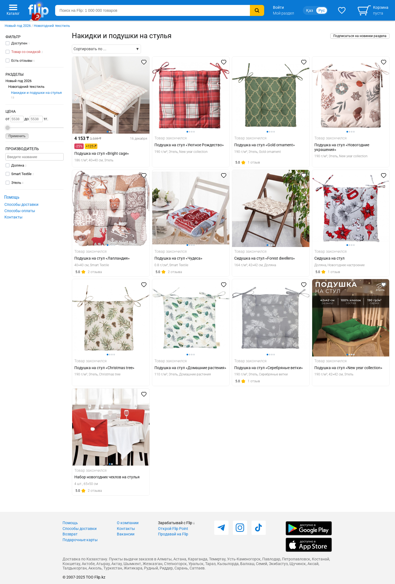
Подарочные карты (80, 540)
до (33, 119)
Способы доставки (21, 204)
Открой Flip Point (173, 528)
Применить (17, 136)
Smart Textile (21, 174)
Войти (278, 7)
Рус (321, 10)
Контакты (13, 217)
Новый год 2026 (18, 26)
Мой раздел (283, 13)
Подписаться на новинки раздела (359, 36)
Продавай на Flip (173, 534)
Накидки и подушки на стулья (36, 95)
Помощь (70, 523)
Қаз (309, 10)
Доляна (17, 165)
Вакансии (125, 534)
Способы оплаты (19, 211)
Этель (16, 183)
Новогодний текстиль (52, 26)
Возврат (70, 534)
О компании (128, 523)
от (14, 119)
